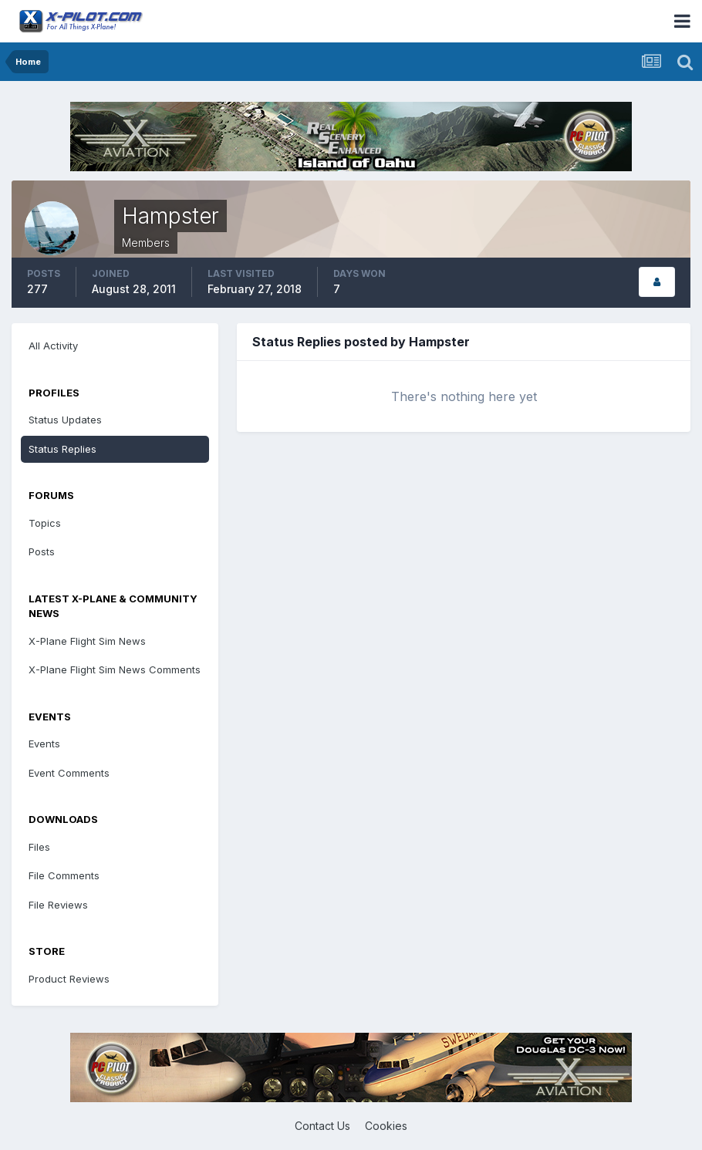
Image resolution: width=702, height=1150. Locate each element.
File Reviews (58, 905)
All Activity (53, 345)
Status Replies (62, 449)
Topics (45, 523)
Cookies (386, 1125)
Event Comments (69, 773)
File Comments (64, 875)
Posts (42, 551)
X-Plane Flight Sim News (87, 641)
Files (39, 847)
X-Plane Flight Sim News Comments (115, 669)
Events (44, 743)
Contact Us (322, 1125)
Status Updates (65, 419)
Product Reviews (69, 979)
